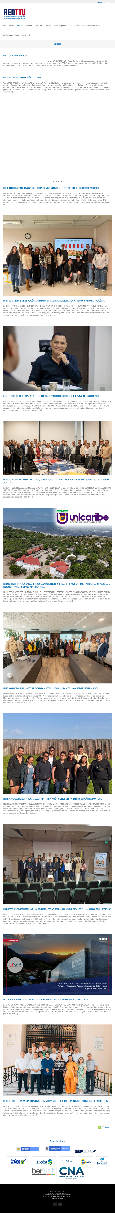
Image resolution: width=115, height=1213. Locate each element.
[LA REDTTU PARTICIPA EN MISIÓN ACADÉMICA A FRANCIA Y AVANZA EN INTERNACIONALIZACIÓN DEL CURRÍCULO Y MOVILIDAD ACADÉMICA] (57, 255)
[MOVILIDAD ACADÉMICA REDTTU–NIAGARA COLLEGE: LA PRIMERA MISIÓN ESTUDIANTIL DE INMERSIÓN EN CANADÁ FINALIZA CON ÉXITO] (57, 753)
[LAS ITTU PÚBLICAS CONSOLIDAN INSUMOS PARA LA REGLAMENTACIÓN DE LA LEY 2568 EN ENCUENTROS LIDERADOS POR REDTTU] (57, 143)
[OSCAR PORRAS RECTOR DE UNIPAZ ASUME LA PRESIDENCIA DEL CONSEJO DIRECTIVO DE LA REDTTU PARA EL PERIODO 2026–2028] (57, 358)
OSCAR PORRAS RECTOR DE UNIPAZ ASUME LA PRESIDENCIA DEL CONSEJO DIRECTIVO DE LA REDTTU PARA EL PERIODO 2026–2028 (51, 396)
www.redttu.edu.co (57, 1198)
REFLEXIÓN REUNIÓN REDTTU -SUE (15, 55)
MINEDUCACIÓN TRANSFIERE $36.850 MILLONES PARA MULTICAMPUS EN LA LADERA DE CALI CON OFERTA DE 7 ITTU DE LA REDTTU (50, 688)
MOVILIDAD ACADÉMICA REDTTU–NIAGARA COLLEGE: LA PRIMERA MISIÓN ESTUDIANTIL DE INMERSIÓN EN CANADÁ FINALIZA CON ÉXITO (52, 798)
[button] (30, 35)
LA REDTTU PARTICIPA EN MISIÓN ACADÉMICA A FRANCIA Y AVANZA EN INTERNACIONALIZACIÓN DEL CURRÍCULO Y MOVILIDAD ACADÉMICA (54, 300)
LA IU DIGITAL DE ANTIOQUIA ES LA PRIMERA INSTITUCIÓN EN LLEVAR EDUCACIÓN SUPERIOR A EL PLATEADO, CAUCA (45, 999)
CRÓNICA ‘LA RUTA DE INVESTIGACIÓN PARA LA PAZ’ (22, 77)
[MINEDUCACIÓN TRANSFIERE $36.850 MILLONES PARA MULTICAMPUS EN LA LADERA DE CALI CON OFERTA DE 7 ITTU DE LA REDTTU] (57, 647)
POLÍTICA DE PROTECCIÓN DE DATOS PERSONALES (57, 1195)
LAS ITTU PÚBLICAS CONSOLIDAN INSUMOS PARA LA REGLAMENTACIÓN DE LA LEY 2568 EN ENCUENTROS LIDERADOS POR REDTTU (51, 188)
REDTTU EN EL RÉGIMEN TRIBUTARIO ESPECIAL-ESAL (57, 1196)
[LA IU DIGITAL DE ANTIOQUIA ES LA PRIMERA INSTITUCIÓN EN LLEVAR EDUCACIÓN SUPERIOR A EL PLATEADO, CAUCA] (57, 964)
